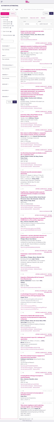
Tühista (46, 13)
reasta (39, 21)
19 (23, 391)
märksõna (5, 74)
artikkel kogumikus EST (41, 215)
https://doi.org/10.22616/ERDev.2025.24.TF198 (30, 347)
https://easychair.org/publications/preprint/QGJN (31, 287)
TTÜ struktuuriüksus (7, 65)
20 (23, 403)
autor (4, 55)
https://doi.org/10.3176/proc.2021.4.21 (28, 327)
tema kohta (5, 90)
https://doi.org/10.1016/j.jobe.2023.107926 (29, 58)
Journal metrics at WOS (26, 61)
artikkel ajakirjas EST (41, 43)
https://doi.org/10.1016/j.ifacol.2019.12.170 (29, 39)
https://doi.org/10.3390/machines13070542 (30, 384)
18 (23, 372)
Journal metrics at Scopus (27, 59)
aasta (2, 39)
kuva (25, 21)
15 (23, 312)
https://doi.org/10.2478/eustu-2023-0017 (29, 106)
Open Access (7, 31)
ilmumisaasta (6, 46)
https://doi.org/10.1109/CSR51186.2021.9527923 (30, 247)
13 (23, 274)
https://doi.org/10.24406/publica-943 (28, 185)
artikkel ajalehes (7, 24)
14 (23, 291)
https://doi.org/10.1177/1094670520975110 (29, 365)
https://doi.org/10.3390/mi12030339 (28, 163)
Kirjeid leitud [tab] (24, 18)
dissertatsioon (7, 27)
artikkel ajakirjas (7, 22)
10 (23, 215)
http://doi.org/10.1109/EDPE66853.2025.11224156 (31, 230)
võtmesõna (5, 96)
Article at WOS (36, 61)
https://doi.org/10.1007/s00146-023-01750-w (30, 143)
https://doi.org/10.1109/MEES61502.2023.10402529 (31, 83)
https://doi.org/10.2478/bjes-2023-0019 (29, 123)
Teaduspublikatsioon (9, 35)
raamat (5, 20)
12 (23, 250)
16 (23, 334)
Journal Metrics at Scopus (27, 329)
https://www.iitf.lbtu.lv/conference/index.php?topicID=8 (32, 349)
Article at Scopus (38, 59)
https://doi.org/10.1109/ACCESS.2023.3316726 (30, 205)
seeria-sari (5, 84)
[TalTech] (27, 2)
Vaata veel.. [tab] (34, 18)
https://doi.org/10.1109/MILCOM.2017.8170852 (30, 267)
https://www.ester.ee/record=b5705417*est (29, 309)
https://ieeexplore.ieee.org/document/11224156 (30, 228)
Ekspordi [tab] (43, 18)
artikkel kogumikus (8, 25)
